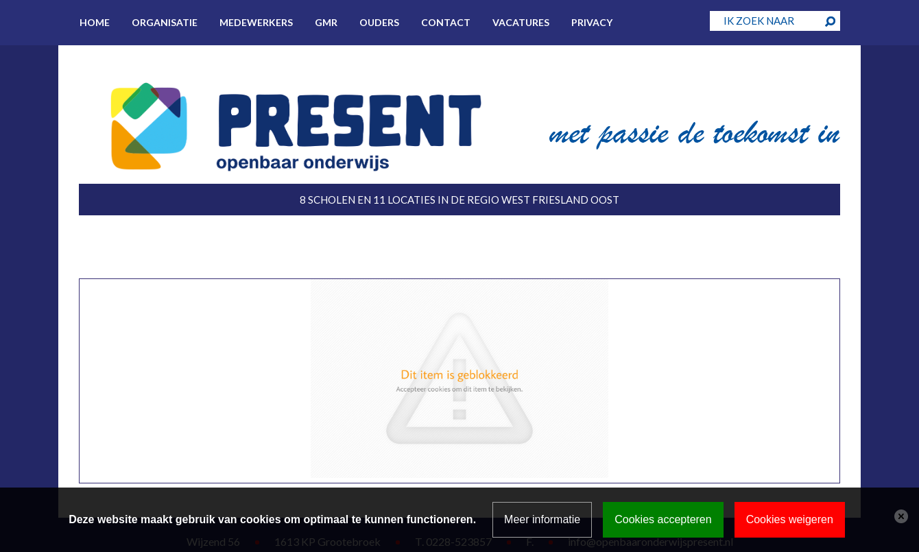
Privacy (591, 22)
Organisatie (165, 22)
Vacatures (520, 22)
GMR (326, 22)
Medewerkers (256, 22)
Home (95, 22)
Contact (445, 22)
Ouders (379, 22)
